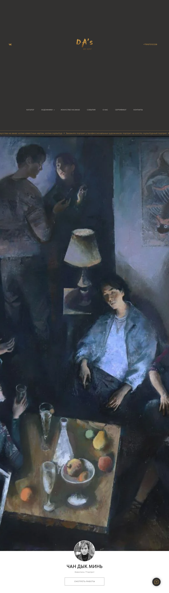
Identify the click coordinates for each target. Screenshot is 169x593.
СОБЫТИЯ (91, 110)
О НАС (105, 110)
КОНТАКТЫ (138, 110)
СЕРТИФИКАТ (120, 110)
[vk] (10, 44)
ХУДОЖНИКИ (47, 110)
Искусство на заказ (70, 110)
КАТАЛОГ (30, 110)
